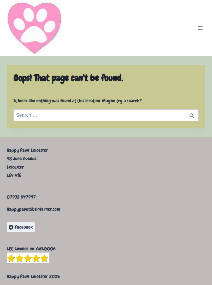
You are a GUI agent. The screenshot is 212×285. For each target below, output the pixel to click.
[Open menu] (200, 27)
